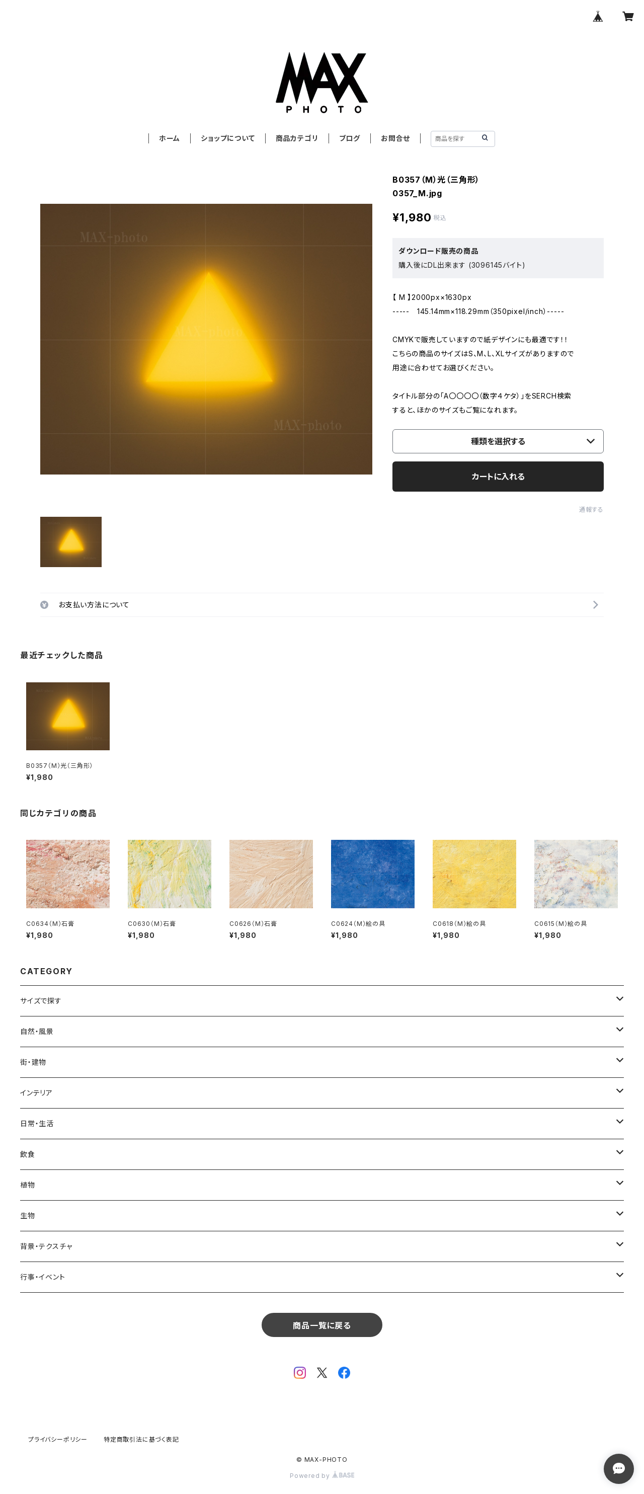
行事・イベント (42, 1277)
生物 (27, 1215)
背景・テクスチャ (46, 1246)
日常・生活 (37, 1123)
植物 (27, 1185)
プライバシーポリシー (58, 1439)
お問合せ (395, 138)
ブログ (349, 138)
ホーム (169, 138)
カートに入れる (498, 476)
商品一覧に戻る (322, 1325)
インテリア (36, 1092)
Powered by (322, 1475)
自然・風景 (37, 1031)
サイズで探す (41, 1000)
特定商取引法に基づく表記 (141, 1439)
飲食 (27, 1154)
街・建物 (33, 1062)
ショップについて (228, 138)
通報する (591, 509)
